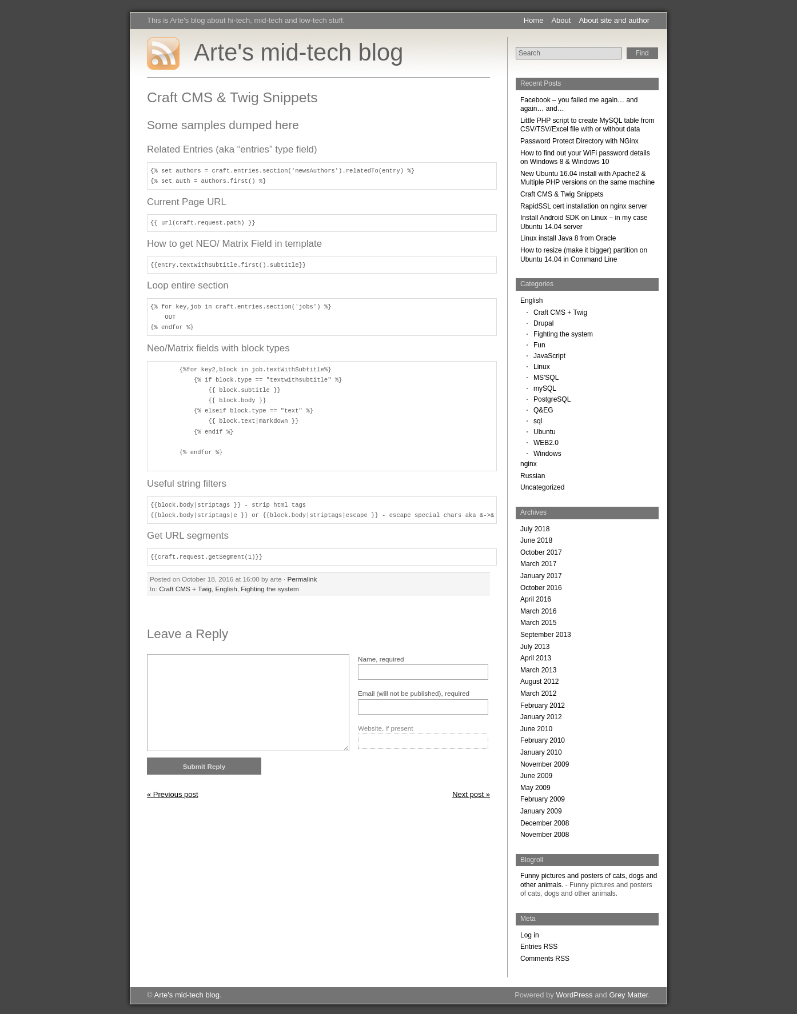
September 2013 (545, 635)
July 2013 (534, 647)
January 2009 (541, 811)
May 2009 (535, 788)
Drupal (543, 323)
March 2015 (538, 623)
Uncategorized (542, 487)
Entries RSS (538, 947)
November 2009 (544, 764)
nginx (528, 464)
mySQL (544, 388)
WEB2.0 (546, 443)
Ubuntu (544, 432)
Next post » (471, 794)
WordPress (574, 995)
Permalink (302, 579)
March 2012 (538, 694)
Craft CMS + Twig (185, 588)
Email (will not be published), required (413, 693)
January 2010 (541, 752)
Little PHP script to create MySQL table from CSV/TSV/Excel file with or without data (587, 125)
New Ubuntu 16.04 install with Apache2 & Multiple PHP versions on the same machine (587, 178)
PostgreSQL (552, 399)
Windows (547, 454)
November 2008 (544, 835)
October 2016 (541, 588)
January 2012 (541, 717)
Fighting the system (269, 588)
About (561, 20)
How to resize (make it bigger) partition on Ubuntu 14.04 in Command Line (583, 254)
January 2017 (541, 576)
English (226, 588)
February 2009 (542, 799)
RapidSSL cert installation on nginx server (583, 206)
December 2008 (544, 823)
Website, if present (385, 728)
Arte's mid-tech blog (298, 52)
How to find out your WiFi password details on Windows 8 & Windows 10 (585, 157)
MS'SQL (546, 378)
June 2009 (536, 776)
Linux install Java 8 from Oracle (568, 238)
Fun (539, 345)
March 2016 (538, 611)
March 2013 (538, 670)
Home (534, 20)
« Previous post (172, 794)
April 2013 (535, 658)
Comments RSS (544, 959)
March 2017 (538, 564)
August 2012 (539, 682)
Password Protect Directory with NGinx (579, 141)
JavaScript (549, 356)
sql (537, 421)
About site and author (614, 20)
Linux (541, 367)
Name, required (381, 659)
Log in (529, 935)
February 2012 (542, 706)
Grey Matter (628, 995)
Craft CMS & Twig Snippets (561, 194)
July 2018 (534, 529)
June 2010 (536, 729)
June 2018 (536, 540)
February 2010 (542, 740)
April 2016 (535, 599)
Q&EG (543, 410)
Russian (532, 476)
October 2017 (541, 552)
